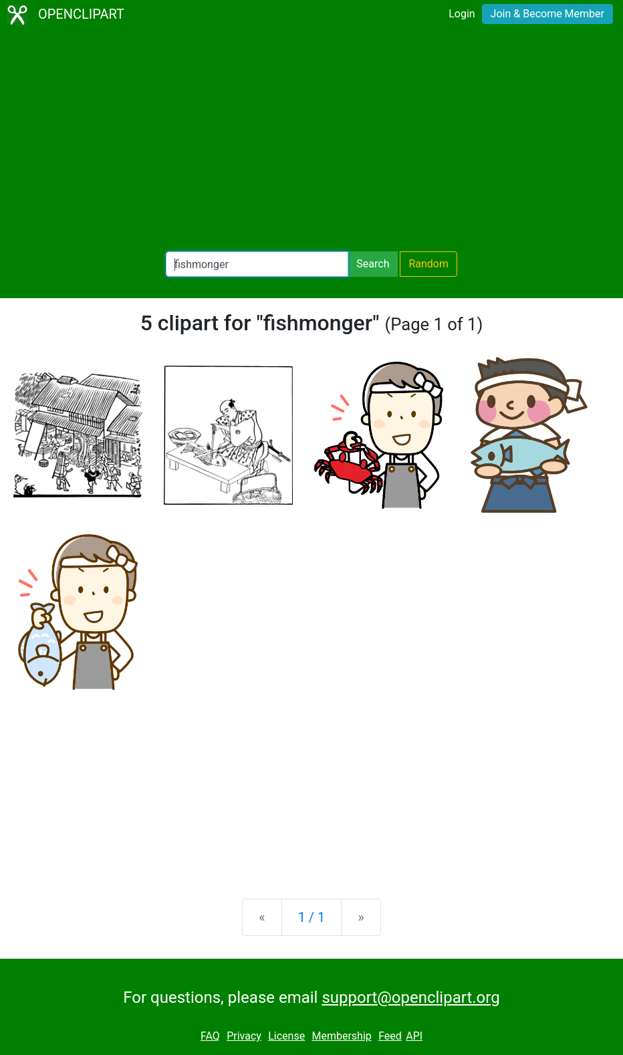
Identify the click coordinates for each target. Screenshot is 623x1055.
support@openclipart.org (410, 997)
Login (462, 13)
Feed (390, 1036)
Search (372, 263)
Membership (341, 1036)
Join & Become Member (547, 13)
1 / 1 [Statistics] (312, 917)
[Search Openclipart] (257, 264)
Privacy (244, 1036)
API (414, 1036)
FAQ (210, 1036)
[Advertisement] (311, 140)
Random (428, 263)
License (286, 1036)
